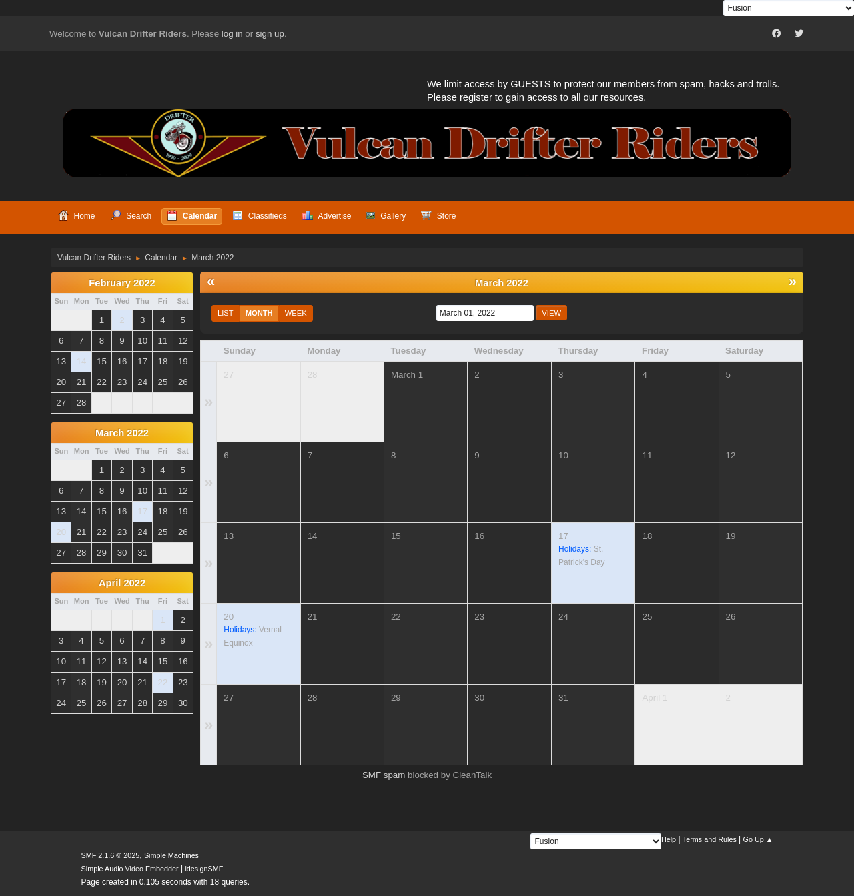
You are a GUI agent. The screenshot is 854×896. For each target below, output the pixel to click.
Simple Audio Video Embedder (130, 869)
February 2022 (122, 283)
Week (296, 313)
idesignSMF (204, 869)
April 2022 (122, 583)
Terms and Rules (710, 839)
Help (668, 839)
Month (259, 313)
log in (232, 34)
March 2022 (122, 433)
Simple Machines (171, 855)
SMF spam (383, 775)
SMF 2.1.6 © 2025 (110, 855)
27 (229, 375)
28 (313, 375)
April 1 (654, 698)
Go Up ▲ (758, 839)
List (226, 313)
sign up (270, 34)
